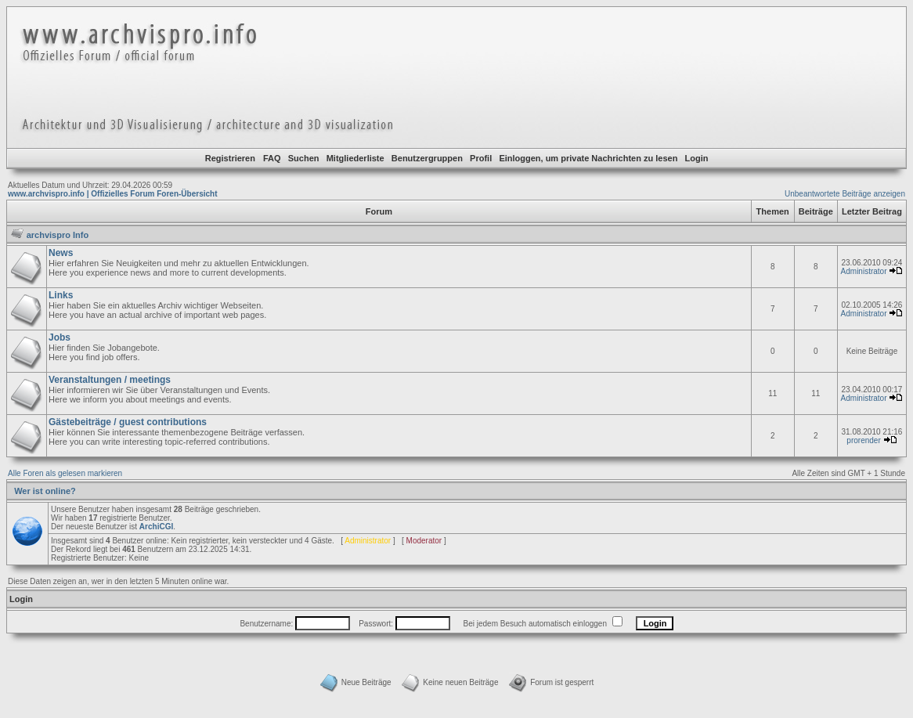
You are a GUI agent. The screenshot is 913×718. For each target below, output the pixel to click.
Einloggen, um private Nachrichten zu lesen (588, 158)
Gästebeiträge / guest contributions (128, 422)
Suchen (303, 158)
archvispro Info (57, 235)
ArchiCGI (156, 526)
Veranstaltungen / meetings (110, 379)
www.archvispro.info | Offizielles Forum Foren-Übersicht (112, 193)
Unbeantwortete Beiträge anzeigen (845, 193)
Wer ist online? (45, 491)
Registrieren (230, 158)
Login (697, 158)
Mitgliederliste (355, 158)
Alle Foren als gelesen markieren (65, 473)
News (61, 252)
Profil (481, 158)
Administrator (864, 271)
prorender (863, 440)
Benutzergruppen (427, 158)
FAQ (272, 158)
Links (61, 295)
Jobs (59, 337)
